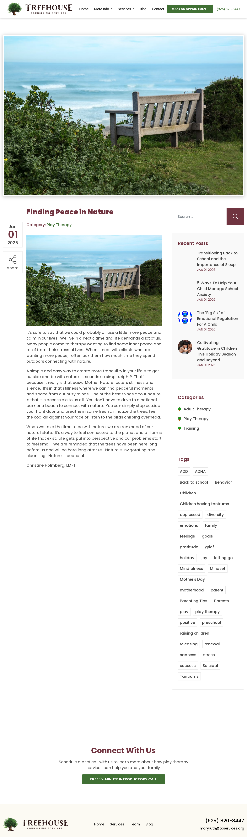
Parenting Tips (193, 601)
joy (204, 557)
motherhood (192, 590)
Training (191, 428)
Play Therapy (196, 418)
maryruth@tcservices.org (222, 828)
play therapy (207, 611)
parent (217, 590)
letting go (223, 557)
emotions (189, 525)
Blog (143, 9)
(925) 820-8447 (228, 9)
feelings (187, 536)
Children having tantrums (204, 504)
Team (135, 824)
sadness (188, 655)
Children (188, 493)
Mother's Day (192, 579)
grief (209, 547)
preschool (211, 622)
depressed (190, 514)
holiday (187, 557)
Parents (221, 601)
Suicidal (210, 665)
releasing (189, 644)
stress (209, 655)
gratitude (189, 547)
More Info (101, 9)
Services (124, 9)
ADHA (200, 471)
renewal (212, 644)
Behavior (223, 482)
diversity (215, 514)
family (211, 525)
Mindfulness (191, 568)
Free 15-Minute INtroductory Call (123, 779)
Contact (158, 9)
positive (187, 622)
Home (84, 9)
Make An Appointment (190, 9)
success (188, 665)
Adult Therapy (197, 409)
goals (207, 536)
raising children (194, 633)
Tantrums (189, 676)
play (184, 611)
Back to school (194, 482)
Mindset (217, 568)
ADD (184, 471)
